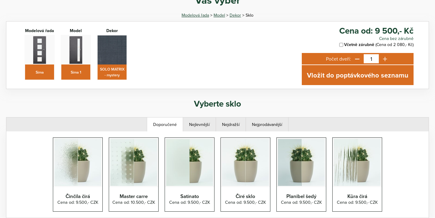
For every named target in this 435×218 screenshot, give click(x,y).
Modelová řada (195, 15)
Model (219, 15)
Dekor (235, 15)
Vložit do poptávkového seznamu (357, 75)
